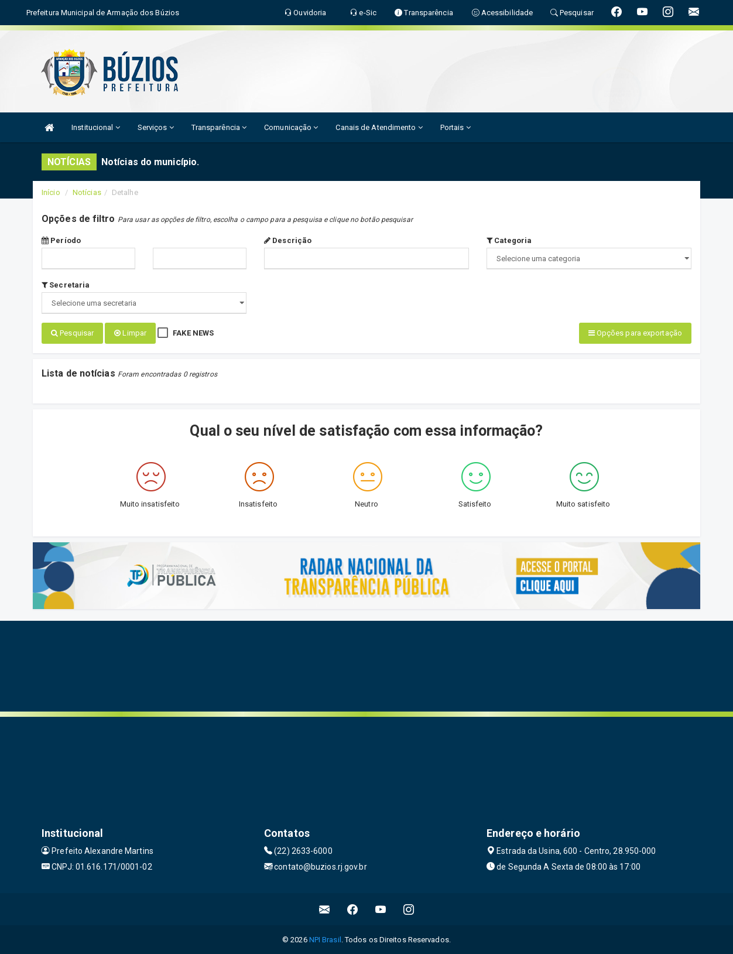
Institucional (95, 127)
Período (61, 240)
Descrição (287, 240)
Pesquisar (72, 333)
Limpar (130, 333)
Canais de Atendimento (378, 127)
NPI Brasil (325, 939)
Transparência (219, 127)
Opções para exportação (635, 333)
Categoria (509, 240)
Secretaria (66, 285)
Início (51, 192)
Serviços (156, 127)
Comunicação (291, 127)
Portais (455, 127)
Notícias (87, 192)
